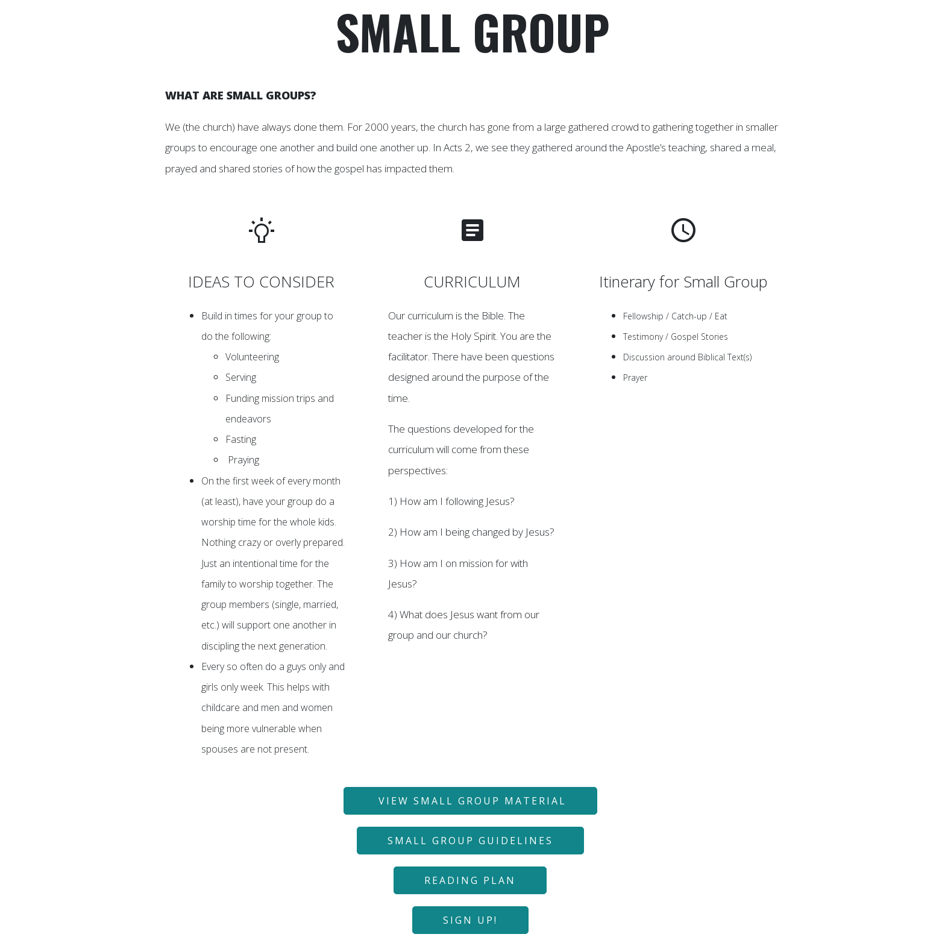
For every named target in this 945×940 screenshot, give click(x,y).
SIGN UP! (470, 920)
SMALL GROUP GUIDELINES (470, 840)
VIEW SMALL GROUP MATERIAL (470, 800)
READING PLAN (470, 880)
